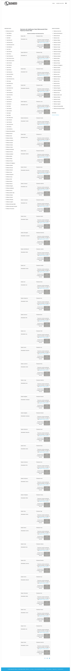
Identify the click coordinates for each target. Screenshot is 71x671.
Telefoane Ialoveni (9, 169)
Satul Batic (8, 37)
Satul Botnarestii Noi (10, 44)
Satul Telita (8, 115)
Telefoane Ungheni (9, 201)
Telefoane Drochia (9, 151)
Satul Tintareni (9, 119)
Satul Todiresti (9, 122)
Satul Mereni (8, 85)
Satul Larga (8, 81)
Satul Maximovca (9, 83)
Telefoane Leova (9, 172)
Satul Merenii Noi (9, 87)
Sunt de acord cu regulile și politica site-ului (40, 46)
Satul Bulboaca (9, 46)
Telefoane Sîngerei (9, 185)
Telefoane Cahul (9, 135)
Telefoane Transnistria (10, 208)
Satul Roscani (9, 101)
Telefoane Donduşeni (10, 149)
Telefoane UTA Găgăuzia (10, 163)
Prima (53, 3)
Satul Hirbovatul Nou (10, 78)
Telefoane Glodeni (9, 165)
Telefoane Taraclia (9, 197)
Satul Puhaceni (9, 99)
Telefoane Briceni (9, 133)
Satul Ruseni (8, 103)
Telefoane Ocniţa (9, 176)
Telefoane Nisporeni (9, 174)
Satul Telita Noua (9, 117)
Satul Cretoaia (9, 62)
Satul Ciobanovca (9, 56)
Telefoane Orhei (9, 179)
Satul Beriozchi (9, 40)
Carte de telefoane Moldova (39, 669)
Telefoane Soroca (9, 190)
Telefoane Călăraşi (9, 138)
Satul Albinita (8, 33)
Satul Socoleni (9, 110)
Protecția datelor (49, 669)
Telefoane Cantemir (9, 140)
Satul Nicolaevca (9, 92)
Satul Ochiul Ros (9, 94)
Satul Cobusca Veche (10, 60)
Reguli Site (54, 669)
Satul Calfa (8, 49)
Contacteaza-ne (60, 669)
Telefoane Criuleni (9, 147)
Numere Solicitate (60, 3)
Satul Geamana (9, 72)
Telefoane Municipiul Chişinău (11, 206)
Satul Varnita (8, 126)
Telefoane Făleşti (9, 158)
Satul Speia (8, 113)
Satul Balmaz (8, 35)
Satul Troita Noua (9, 124)
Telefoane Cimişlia (9, 144)
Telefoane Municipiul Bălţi (10, 204)
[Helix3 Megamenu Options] (65, 3)
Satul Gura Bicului (9, 74)
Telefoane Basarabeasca (10, 131)
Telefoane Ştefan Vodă (10, 192)
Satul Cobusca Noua (10, 58)
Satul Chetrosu (9, 51)
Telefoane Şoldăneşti (10, 188)
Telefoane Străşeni (9, 195)
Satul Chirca (8, 53)
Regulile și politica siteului (44, 42)
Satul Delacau (9, 65)
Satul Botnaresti (9, 42)
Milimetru (27, 669)
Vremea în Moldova (55, 114)
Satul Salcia (8, 106)
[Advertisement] (35, 14)
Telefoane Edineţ (9, 156)
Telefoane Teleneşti (9, 199)
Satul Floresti (8, 69)
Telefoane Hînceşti (9, 167)
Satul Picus (8, 97)
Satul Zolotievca (9, 128)
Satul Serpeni (8, 108)
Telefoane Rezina (9, 181)
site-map (31, 669)
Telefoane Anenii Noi (10, 31)
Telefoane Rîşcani (9, 183)
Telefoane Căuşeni (9, 142)
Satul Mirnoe (8, 90)
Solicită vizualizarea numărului (47, 46)
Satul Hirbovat (9, 76)
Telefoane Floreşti (9, 160)
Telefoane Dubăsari (9, 154)
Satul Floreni (8, 67)
